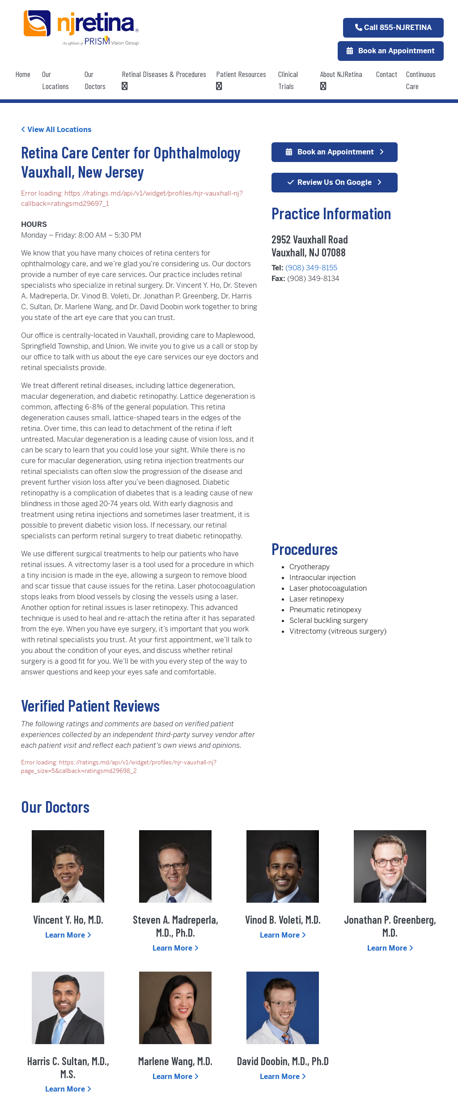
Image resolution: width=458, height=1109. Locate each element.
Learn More (68, 935)
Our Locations (55, 80)
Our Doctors (95, 80)
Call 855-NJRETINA (393, 27)
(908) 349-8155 (311, 268)
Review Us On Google (335, 182)
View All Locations (56, 129)
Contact (386, 74)
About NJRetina (341, 79)
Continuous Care (421, 80)
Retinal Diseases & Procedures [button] (164, 79)
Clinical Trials (288, 80)
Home (22, 74)
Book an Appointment (391, 50)
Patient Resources (241, 79)
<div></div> (354, 413)
